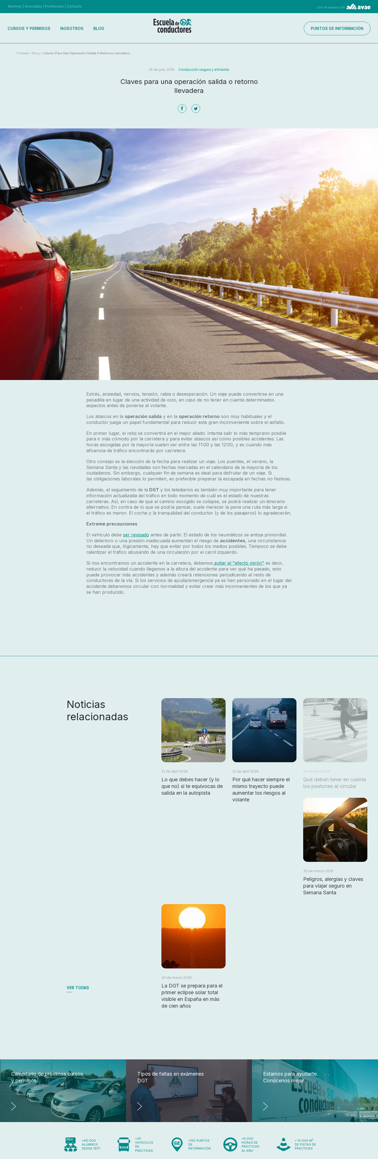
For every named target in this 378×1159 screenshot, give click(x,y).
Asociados (33, 6)
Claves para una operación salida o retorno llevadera (86, 53)
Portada (23, 53)
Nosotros (72, 28)
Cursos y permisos (29, 28)
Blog (98, 28)
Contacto (74, 6)
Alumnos (15, 6)
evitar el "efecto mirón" (238, 563)
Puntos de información (337, 28)
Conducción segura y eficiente (203, 69)
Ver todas (78, 987)
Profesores (54, 6)
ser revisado (136, 535)
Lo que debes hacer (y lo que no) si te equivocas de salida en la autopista (192, 786)
